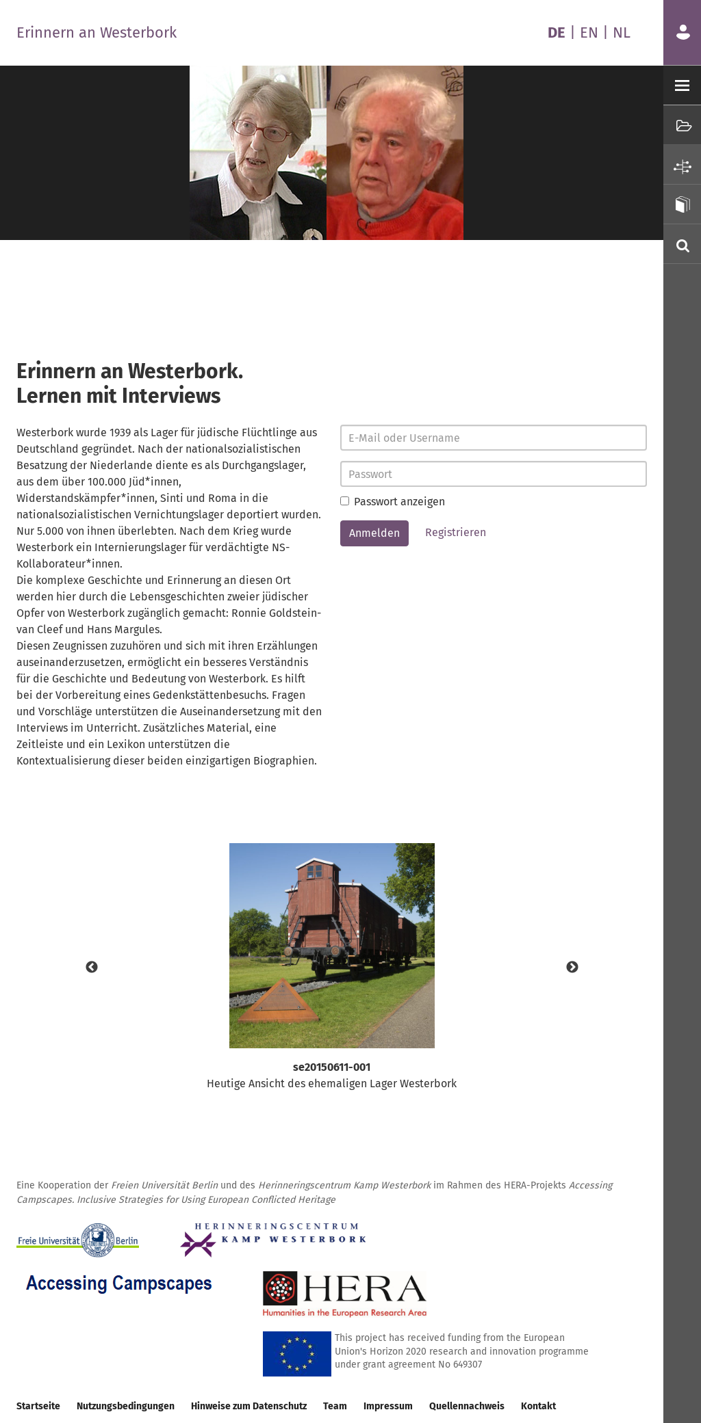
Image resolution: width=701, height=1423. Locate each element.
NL (621, 32)
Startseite (38, 1406)
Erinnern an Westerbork (96, 32)
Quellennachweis (467, 1406)
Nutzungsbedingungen (126, 1406)
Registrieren (455, 532)
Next (572, 967)
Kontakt (538, 1406)
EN (589, 32)
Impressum (388, 1406)
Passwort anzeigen (392, 501)
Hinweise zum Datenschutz (249, 1406)
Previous (92, 967)
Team (335, 1406)
